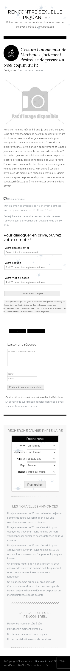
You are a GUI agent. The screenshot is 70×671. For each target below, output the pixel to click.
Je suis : (22, 445)
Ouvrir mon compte (32, 293)
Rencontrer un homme (30, 70)
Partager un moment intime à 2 (25, 628)
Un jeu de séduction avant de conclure (29, 639)
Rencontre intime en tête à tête (25, 623)
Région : (22, 472)
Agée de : (22, 458)
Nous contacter (43, 661)
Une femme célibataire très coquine (27, 634)
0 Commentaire (16, 198)
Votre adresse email (16, 247)
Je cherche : (20, 452)
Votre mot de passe (16, 277)
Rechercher (35, 484)
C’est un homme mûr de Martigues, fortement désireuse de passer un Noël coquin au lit (35, 57)
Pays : (23, 465)
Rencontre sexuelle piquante (35, 14)
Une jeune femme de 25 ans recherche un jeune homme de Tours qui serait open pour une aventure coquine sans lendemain (34, 517)
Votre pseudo (12, 262)
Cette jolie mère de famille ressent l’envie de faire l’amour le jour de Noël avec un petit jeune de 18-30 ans (33, 220)
